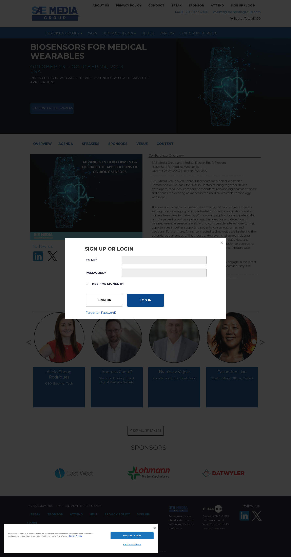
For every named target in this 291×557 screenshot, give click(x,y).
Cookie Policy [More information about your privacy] (75, 536)
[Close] (154, 528)
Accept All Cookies (132, 536)
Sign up (104, 300)
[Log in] (145, 300)
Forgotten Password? (101, 313)
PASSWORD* (96, 273)
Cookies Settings (132, 544)
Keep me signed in (108, 284)
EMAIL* (91, 260)
